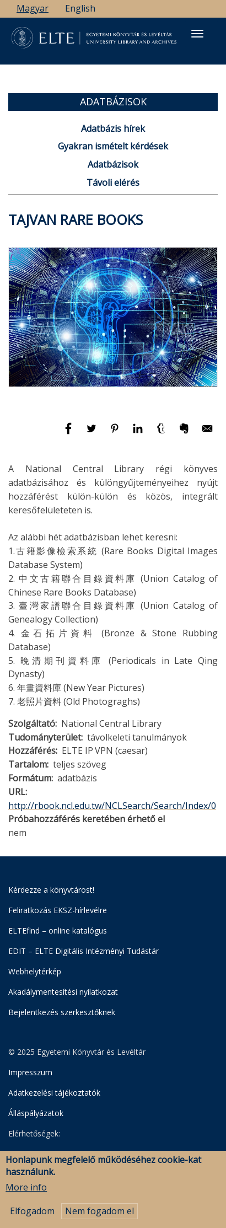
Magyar (33, 8)
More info (26, 1189)
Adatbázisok (113, 164)
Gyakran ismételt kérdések (113, 146)
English (80, 8)
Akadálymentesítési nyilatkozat (63, 991)
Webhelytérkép (34, 971)
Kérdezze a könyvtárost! (51, 889)
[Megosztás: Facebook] (69, 433)
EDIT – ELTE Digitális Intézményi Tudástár (83, 951)
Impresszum (30, 1072)
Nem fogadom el (99, 1212)
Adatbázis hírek (113, 128)
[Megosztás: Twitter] (92, 433)
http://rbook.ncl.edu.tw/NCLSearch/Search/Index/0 (112, 806)
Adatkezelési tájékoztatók (54, 1092)
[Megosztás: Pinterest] (115, 433)
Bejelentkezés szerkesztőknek (61, 1012)
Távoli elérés (113, 182)
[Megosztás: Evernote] (185, 433)
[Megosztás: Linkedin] (139, 433)
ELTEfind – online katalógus (57, 930)
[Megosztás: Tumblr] (162, 433)
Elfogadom (32, 1212)
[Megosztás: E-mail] (207, 433)
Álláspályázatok (35, 1113)
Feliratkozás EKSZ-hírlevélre (57, 910)
